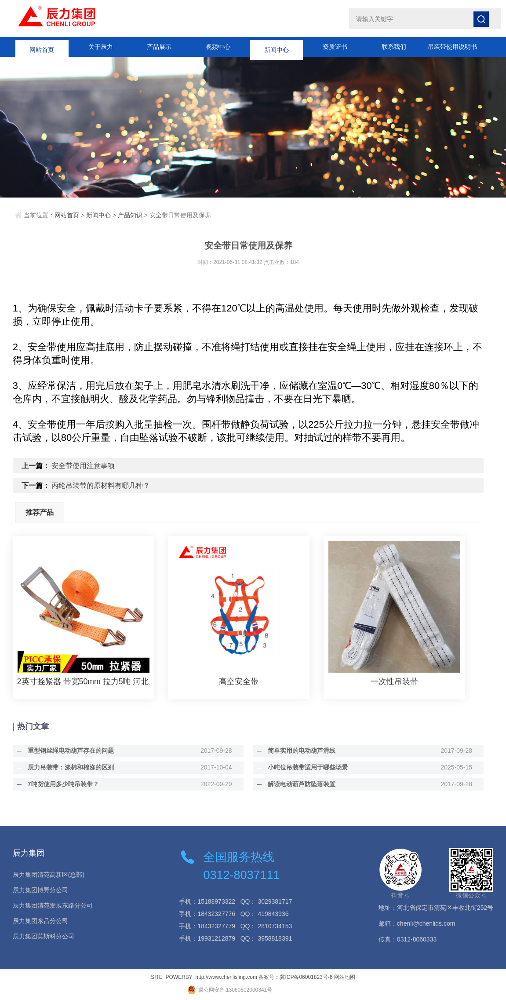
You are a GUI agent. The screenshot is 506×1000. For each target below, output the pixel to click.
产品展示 (159, 46)
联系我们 (394, 46)
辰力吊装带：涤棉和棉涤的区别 (67, 767)
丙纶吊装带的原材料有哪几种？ (100, 485)
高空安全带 (238, 681)
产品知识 (130, 215)
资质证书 (335, 46)
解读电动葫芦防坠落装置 (298, 784)
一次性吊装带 (394, 681)
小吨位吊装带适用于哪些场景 (305, 767)
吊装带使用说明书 (452, 46)
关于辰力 (100, 46)
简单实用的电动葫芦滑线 (298, 750)
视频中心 (218, 46)
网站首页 (41, 46)
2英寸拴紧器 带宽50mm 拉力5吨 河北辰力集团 (83, 681)
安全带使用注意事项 (83, 465)
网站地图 (344, 977)
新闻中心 (276, 46)
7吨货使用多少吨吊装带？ (59, 784)
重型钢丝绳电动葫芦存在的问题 (67, 750)
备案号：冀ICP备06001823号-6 (295, 977)
